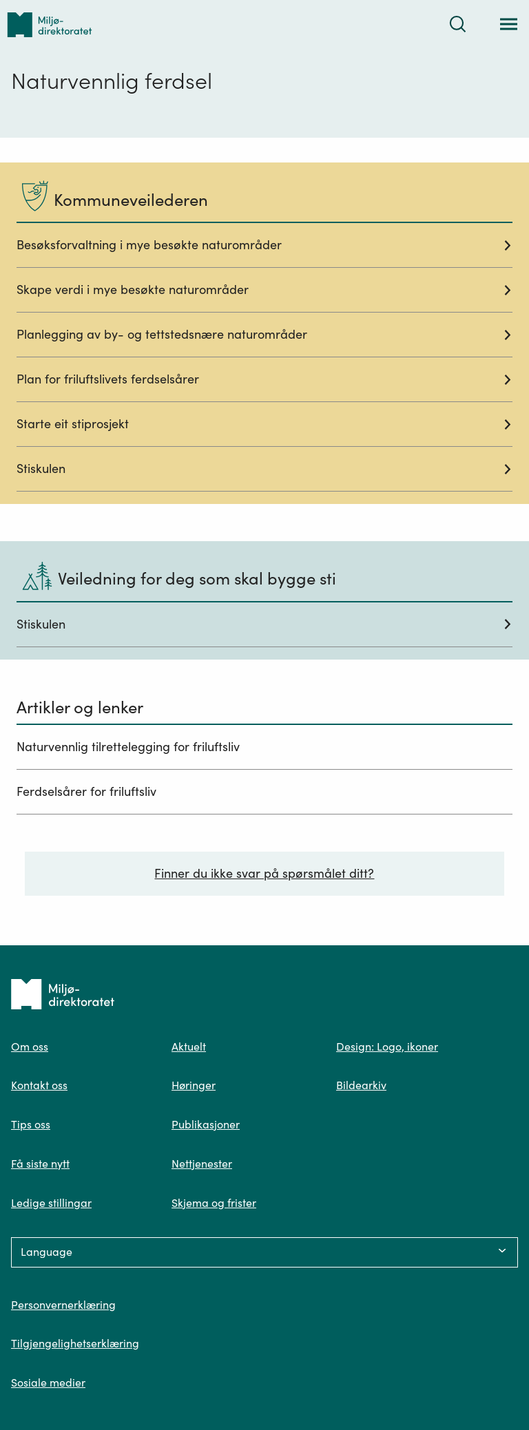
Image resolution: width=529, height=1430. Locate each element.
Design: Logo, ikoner (387, 1046)
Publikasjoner (206, 1124)
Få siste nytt (40, 1163)
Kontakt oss (39, 1085)
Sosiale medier (48, 1382)
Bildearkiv (361, 1085)
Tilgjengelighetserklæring (75, 1343)
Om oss (29, 1046)
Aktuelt (189, 1046)
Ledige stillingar (51, 1203)
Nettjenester (202, 1163)
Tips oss (30, 1124)
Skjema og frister (214, 1203)
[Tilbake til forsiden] (49, 24)
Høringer (194, 1085)
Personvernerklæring (63, 1305)
